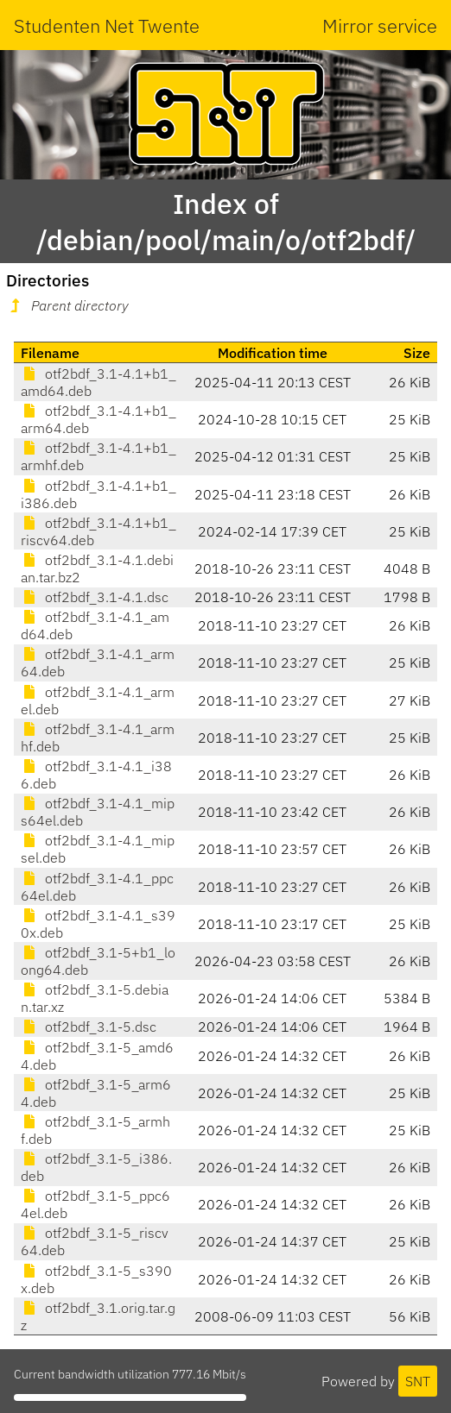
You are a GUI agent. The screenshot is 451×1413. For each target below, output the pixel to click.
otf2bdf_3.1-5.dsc (88, 1026)
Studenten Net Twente (107, 25)
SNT (417, 1381)
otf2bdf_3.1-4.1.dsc (94, 597)
